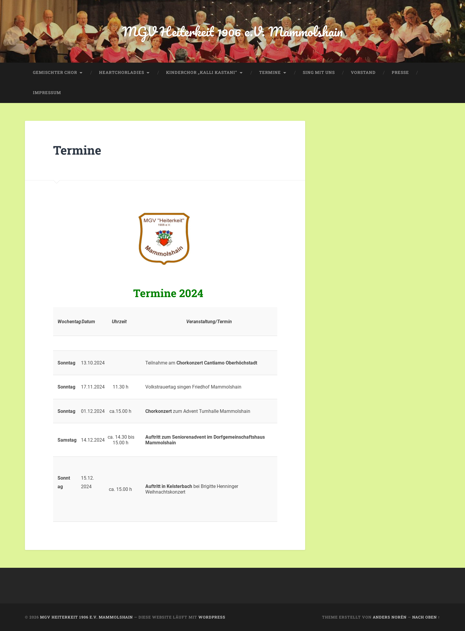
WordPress (211, 617)
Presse (400, 72)
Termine (270, 72)
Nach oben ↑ (426, 617)
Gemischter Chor (55, 72)
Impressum (47, 92)
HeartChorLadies (121, 72)
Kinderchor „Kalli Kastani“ (201, 72)
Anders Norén (390, 617)
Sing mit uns (319, 72)
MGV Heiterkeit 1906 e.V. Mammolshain (232, 31)
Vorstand (363, 72)
